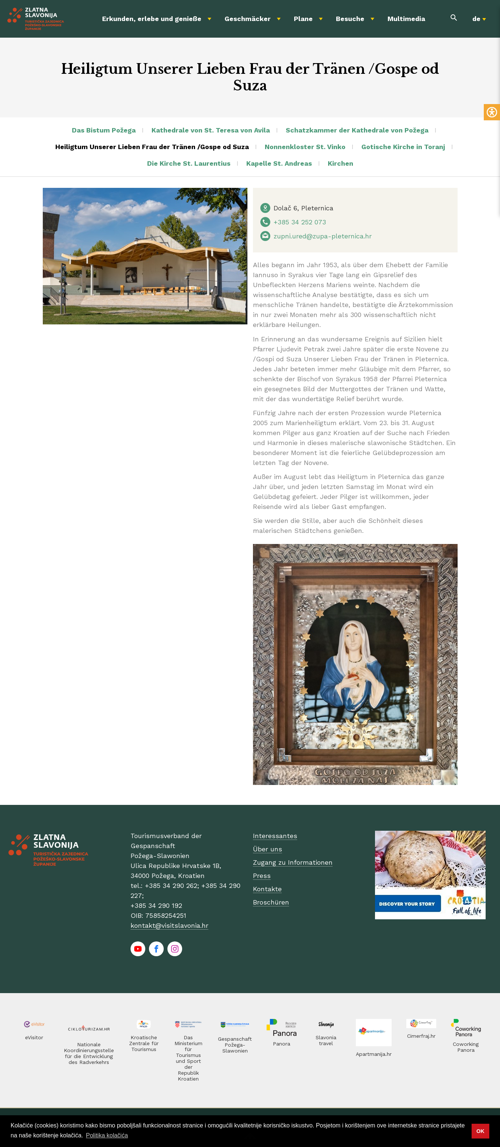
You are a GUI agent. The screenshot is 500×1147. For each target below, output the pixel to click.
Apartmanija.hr (374, 1054)
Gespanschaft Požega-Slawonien (235, 1045)
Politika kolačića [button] (107, 1135)
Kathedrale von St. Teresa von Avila (211, 130)
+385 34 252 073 (300, 222)
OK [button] (480, 1131)
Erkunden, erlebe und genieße (151, 19)
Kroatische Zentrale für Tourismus (144, 1043)
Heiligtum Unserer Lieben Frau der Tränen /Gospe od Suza (152, 147)
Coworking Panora (466, 1047)
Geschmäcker (248, 19)
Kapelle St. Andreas (279, 163)
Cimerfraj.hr (421, 1036)
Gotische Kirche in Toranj (403, 147)
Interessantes (275, 836)
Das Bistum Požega (104, 130)
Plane (303, 19)
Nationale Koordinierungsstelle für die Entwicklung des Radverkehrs (89, 1053)
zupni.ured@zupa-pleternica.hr (323, 236)
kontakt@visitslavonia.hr (169, 925)
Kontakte (267, 889)
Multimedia (406, 19)
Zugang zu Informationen (293, 862)
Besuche (350, 19)
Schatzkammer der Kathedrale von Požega (357, 130)
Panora (281, 1044)
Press (262, 875)
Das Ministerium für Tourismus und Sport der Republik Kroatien (188, 1058)
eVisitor (34, 1037)
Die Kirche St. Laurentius (188, 163)
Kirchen (340, 163)
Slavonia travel (326, 1040)
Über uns (267, 849)
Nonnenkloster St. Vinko (305, 147)
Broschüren (271, 902)
